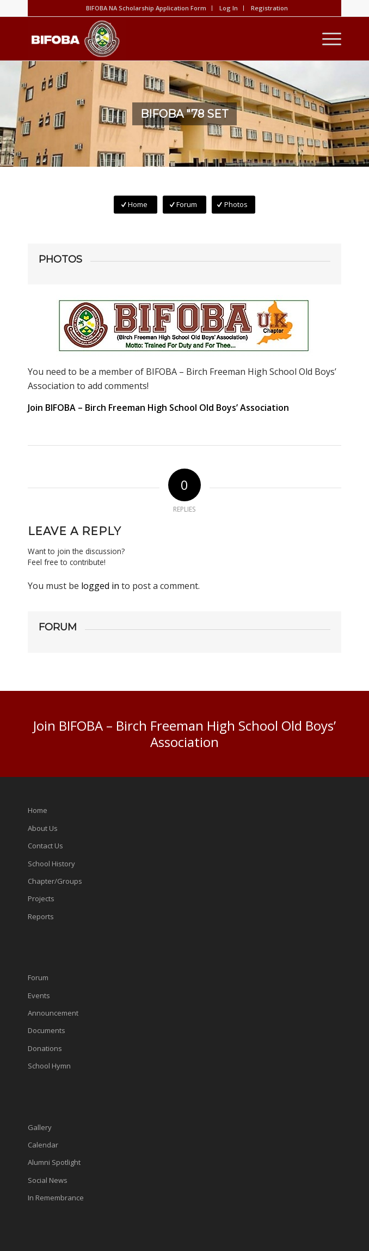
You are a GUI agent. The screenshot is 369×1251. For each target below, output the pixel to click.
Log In (228, 8)
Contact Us (45, 846)
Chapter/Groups (55, 881)
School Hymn (49, 1066)
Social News (47, 1180)
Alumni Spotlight (54, 1162)
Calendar (43, 1145)
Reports (41, 916)
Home (37, 810)
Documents (46, 1030)
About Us (43, 828)
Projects (41, 898)
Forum (38, 977)
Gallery (40, 1127)
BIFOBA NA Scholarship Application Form (146, 8)
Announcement (53, 1013)
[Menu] (326, 38)
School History (51, 864)
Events (39, 995)
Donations (45, 1048)
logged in (100, 586)
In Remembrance (56, 1198)
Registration (269, 8)
